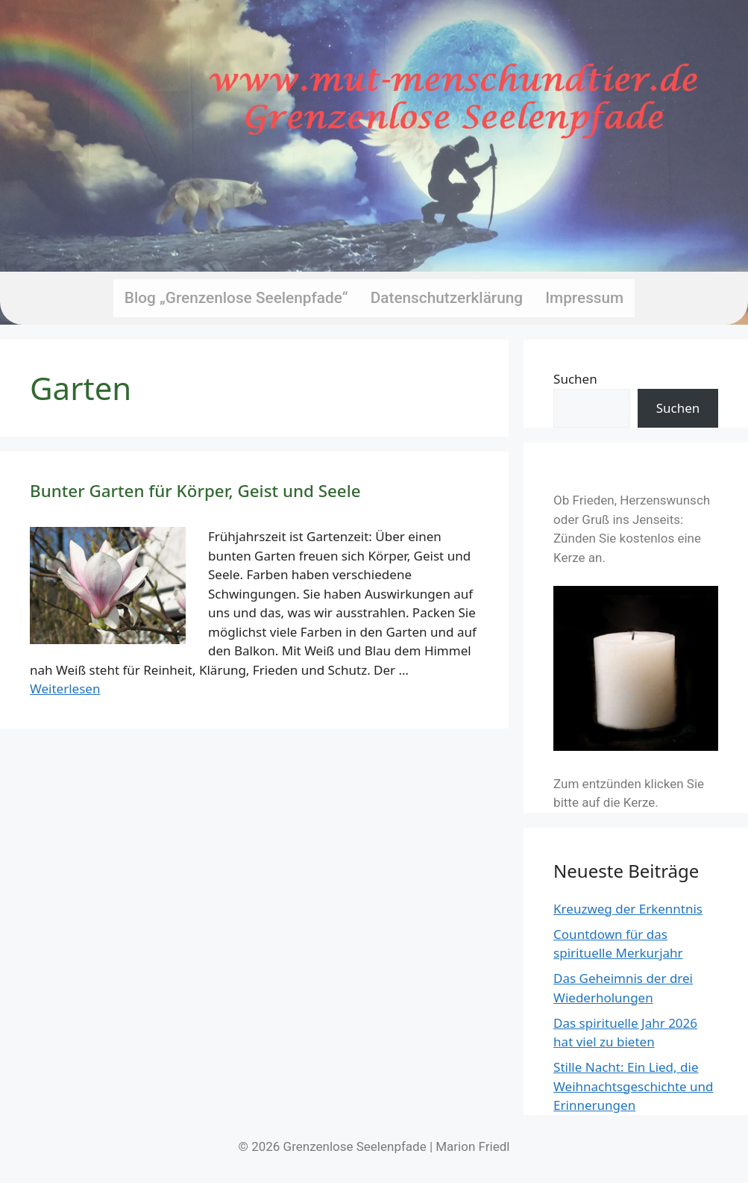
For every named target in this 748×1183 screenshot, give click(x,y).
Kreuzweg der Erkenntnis (628, 908)
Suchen (575, 378)
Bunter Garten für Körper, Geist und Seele (195, 490)
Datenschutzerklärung (447, 298)
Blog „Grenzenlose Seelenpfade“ (236, 298)
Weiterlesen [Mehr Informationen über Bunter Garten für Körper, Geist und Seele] (65, 688)
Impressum (584, 298)
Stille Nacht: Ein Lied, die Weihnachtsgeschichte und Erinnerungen (633, 1086)
